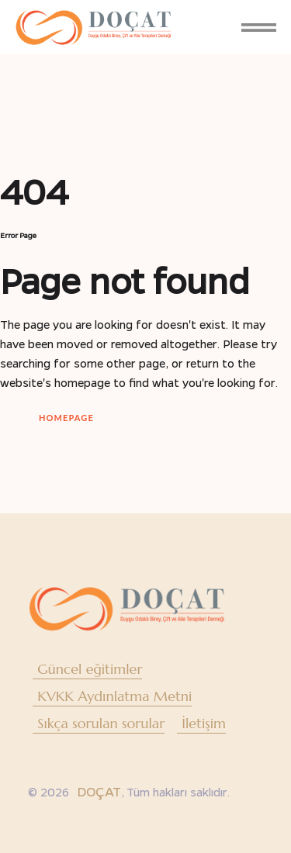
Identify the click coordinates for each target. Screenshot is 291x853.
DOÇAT (99, 791)
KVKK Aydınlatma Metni (114, 696)
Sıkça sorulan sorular (101, 723)
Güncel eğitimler (89, 669)
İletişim (204, 723)
